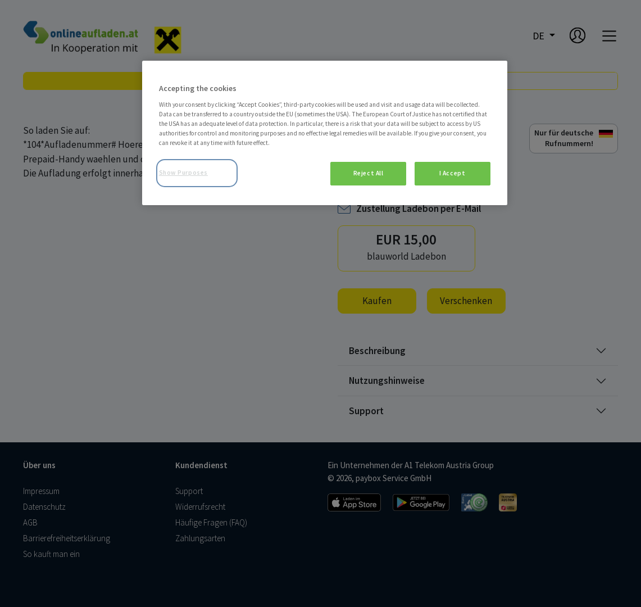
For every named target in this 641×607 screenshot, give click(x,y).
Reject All (368, 173)
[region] (324, 133)
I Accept (452, 173)
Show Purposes (183, 172)
